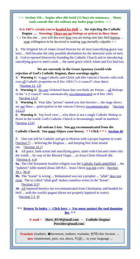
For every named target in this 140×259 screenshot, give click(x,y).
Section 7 (23, 143)
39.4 (26, 172)
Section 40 (115, 131)
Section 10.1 (33, 147)
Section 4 (24, 159)
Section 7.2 (27, 197)
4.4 (34, 159)
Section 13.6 (25, 123)
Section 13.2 (28, 98)
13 (38, 86)
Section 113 (30, 184)
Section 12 (28, 86)
